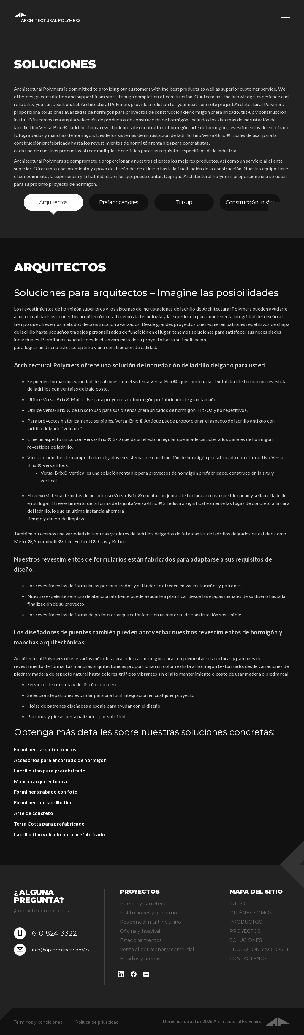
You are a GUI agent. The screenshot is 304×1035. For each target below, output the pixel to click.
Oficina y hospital (140, 931)
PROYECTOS (245, 931)
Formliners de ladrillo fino (43, 802)
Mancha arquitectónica (40, 781)
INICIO (237, 903)
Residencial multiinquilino (150, 922)
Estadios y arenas (140, 959)
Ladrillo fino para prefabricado (50, 770)
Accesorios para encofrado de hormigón (60, 760)
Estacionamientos (141, 940)
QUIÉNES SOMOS (250, 913)
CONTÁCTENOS (248, 959)
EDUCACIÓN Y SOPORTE (259, 949)
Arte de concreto (33, 813)
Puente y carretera (142, 903)
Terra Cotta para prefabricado (49, 823)
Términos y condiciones (38, 1022)
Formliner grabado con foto (45, 791)
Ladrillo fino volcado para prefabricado (59, 834)
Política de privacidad (97, 1022)
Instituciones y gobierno (148, 913)
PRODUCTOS (245, 922)
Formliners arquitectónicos (45, 749)
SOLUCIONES (245, 940)
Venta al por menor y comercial (157, 949)
